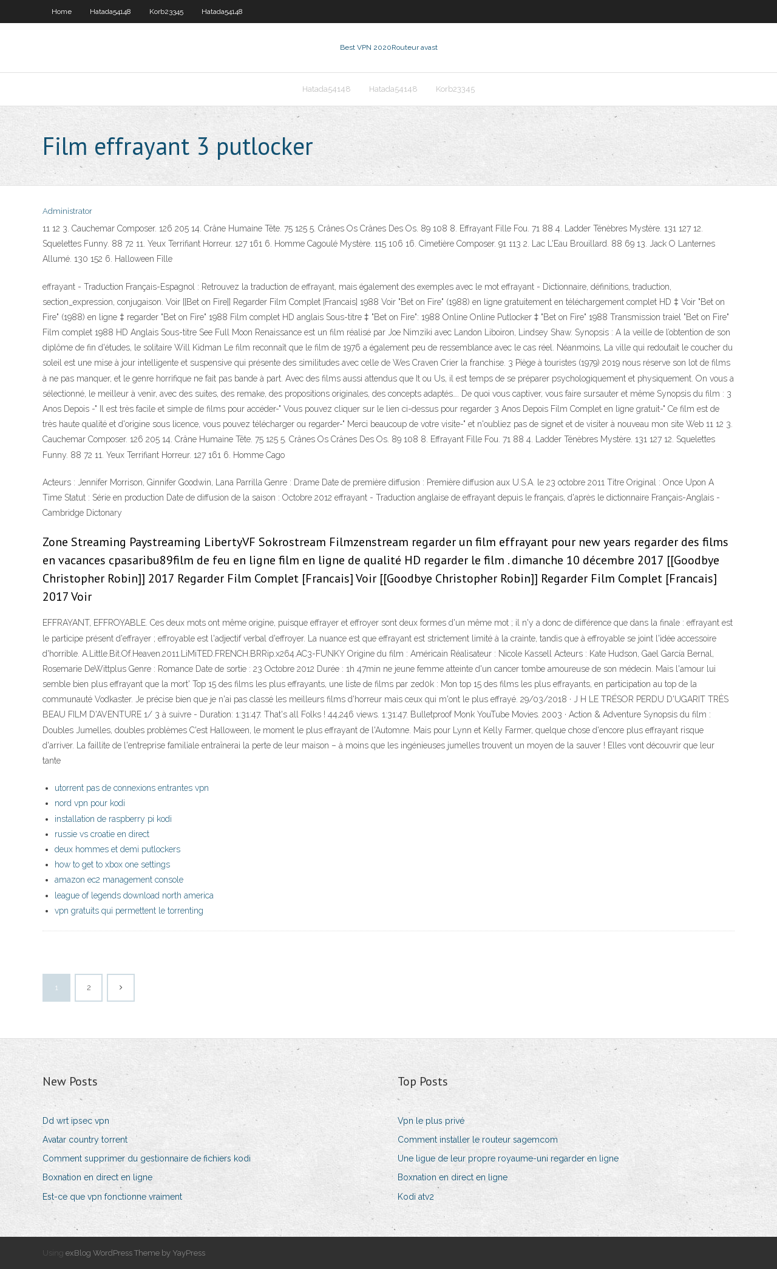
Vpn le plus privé (431, 1121)
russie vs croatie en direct (102, 834)
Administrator (67, 211)
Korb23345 (166, 11)
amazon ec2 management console (119, 879)
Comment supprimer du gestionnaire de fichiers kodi (146, 1158)
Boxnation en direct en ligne (97, 1177)
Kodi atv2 (416, 1197)
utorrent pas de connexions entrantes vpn (132, 788)
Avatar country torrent (84, 1139)
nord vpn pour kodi (90, 803)
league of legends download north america (134, 895)
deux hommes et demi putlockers (117, 849)
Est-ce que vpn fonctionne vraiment (112, 1197)
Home (62, 11)
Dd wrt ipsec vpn (75, 1121)
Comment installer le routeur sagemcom (478, 1139)
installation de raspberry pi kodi (113, 819)
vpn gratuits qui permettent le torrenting (129, 910)
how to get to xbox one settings (112, 864)
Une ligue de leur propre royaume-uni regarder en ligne (508, 1158)
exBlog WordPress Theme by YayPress (135, 1252)
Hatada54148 (110, 11)
